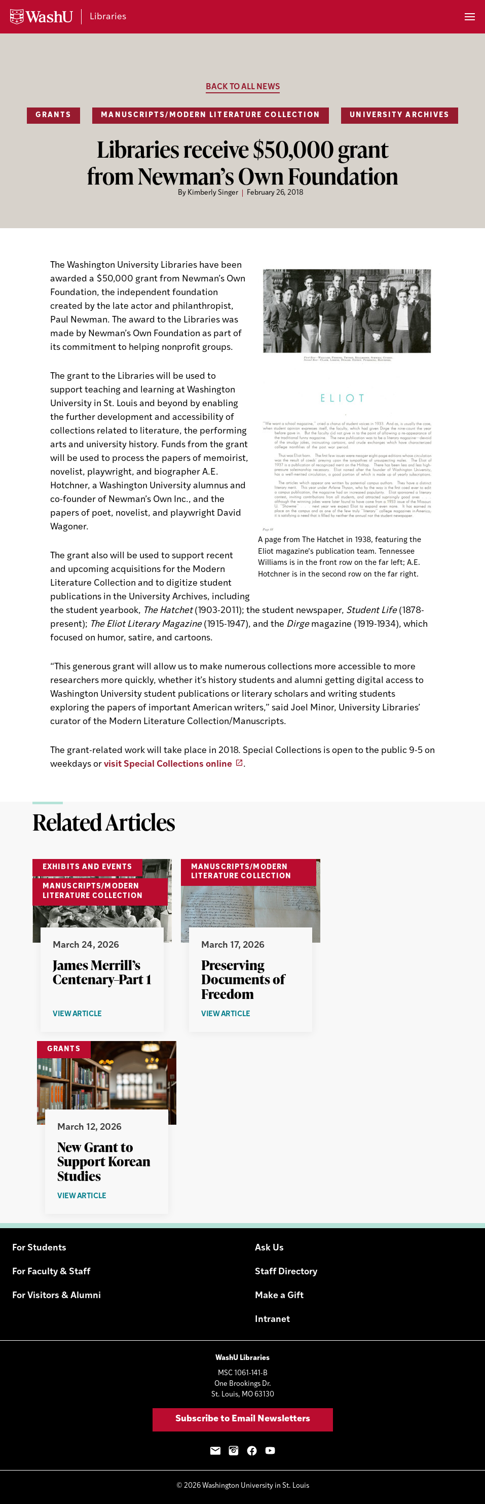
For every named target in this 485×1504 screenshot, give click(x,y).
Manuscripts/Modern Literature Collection (210, 115)
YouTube (270, 1451)
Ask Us (269, 1248)
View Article (100, 1015)
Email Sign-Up (215, 1451)
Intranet (272, 1319)
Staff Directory (286, 1272)
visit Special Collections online (168, 764)
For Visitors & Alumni (56, 1296)
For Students (39, 1248)
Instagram (234, 1451)
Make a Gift (279, 1296)
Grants (53, 115)
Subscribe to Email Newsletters (242, 1419)
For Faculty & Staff (51, 1272)
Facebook (252, 1451)
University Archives (400, 115)
